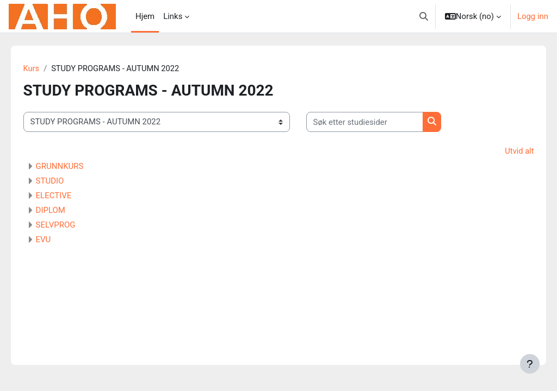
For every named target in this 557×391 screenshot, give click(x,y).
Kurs (47, 69)
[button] (423, 16)
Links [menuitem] (172, 16)
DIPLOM (66, 211)
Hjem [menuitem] (144, 16)
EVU (58, 240)
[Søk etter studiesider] (379, 122)
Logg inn (532, 16)
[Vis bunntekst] (530, 364)
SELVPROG (71, 225)
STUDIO (65, 181)
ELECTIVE (69, 196)
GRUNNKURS (75, 167)
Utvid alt (503, 151)
